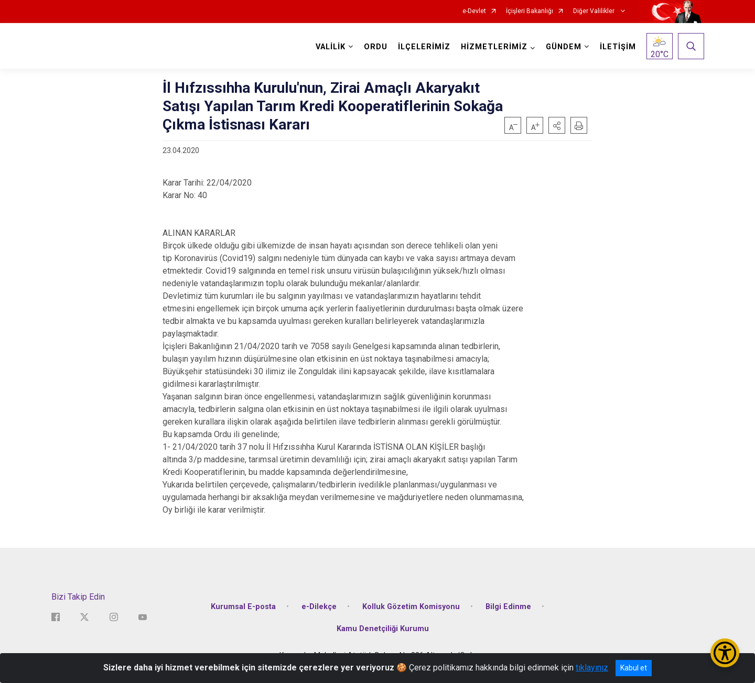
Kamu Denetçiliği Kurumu (383, 628)
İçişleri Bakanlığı (529, 11)
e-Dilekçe (319, 606)
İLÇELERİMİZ (424, 46)
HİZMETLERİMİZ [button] (494, 46)
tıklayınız (592, 668)
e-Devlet (474, 11)
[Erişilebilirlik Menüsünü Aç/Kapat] (724, 652)
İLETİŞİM (618, 46)
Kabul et (633, 668)
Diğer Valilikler (594, 11)
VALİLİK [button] (331, 46)
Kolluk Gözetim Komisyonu (411, 606)
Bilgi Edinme (508, 606)
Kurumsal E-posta (243, 606)
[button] (556, 125)
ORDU (375, 46)
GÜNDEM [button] (563, 46)
